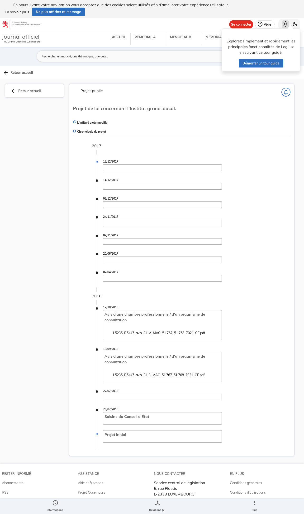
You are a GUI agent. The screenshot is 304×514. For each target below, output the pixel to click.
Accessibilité (239, 500)
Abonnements (12, 481)
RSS (5, 490)
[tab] (288, 83)
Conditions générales (246, 481)
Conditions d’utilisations (248, 490)
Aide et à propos (90, 481)
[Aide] (265, 24)
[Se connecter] (241, 24)
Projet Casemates (91, 490)
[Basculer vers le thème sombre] (295, 24)
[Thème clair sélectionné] (285, 24)
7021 (249, 234)
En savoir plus (17, 11)
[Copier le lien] (243, 257)
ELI (80, 500)
